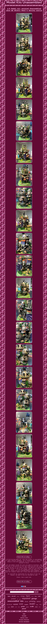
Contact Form (24, 617)
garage (34, 598)
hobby (37, 604)
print (23, 606)
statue (36, 606)
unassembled (13, 601)
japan (12, 606)
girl (20, 598)
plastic (24, 608)
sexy (19, 606)
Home (24, 613)
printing (32, 601)
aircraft (14, 596)
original (32, 596)
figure (28, 596)
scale (32, 606)
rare (40, 604)
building (9, 604)
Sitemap (24, 615)
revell (16, 606)
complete (26, 604)
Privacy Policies (24, 619)
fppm (9, 596)
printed (13, 598)
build (39, 596)
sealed (15, 604)
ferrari (26, 601)
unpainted (26, 598)
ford (39, 606)
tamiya (39, 601)
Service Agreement (24, 621)
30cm (36, 596)
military (18, 596)
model (32, 604)
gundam (27, 606)
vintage (23, 596)
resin (21, 604)
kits (22, 601)
